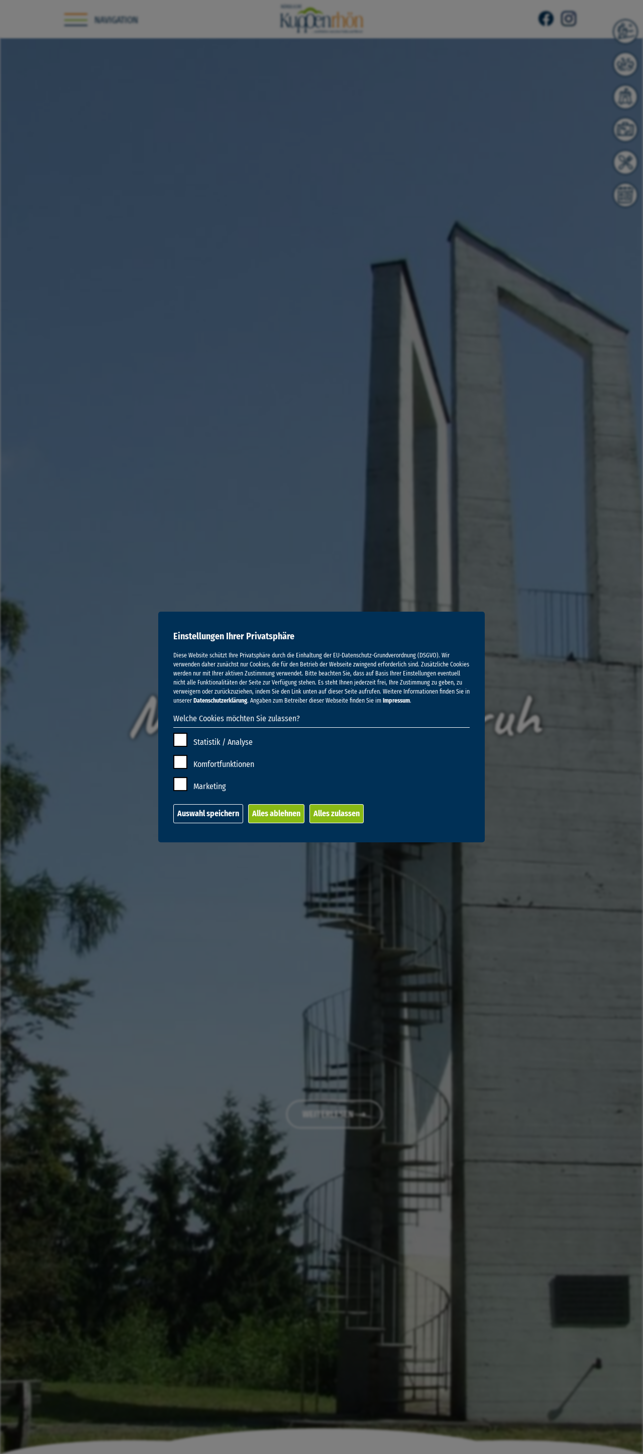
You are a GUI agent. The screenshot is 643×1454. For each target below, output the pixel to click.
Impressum (396, 700)
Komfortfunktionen (223, 764)
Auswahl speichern (208, 813)
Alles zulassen (336, 813)
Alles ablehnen (276, 813)
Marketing (209, 786)
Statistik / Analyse (223, 742)
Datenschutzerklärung (220, 700)
